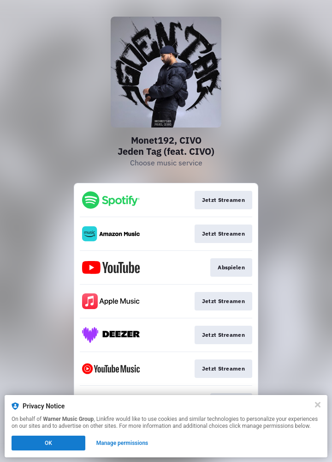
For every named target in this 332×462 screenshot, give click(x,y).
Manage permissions (122, 443)
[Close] (317, 404)
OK (48, 443)
